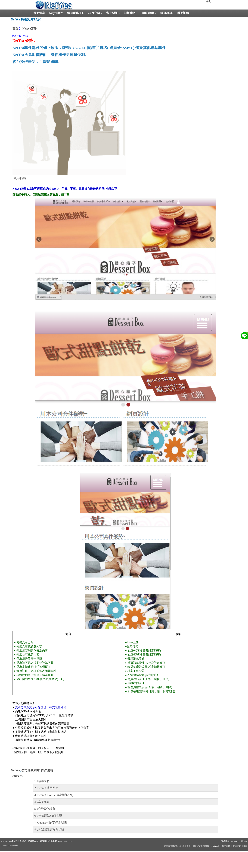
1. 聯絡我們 (41, 781)
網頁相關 (166, 13)
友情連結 (237, 846)
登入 (208, 1)
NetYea (15, 770)
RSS (245, 846)
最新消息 (39, 13)
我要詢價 (183, 13)
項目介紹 (95, 13)
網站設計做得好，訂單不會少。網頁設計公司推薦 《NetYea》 (39, 841)
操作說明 (47, 770)
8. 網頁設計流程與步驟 (49, 829)
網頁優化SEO (75, 13)
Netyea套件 (56, 13)
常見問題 (113, 13)
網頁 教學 (149, 13)
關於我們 (131, 13)
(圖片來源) (19, 178)
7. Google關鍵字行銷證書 (50, 822)
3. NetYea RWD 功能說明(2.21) (53, 795)
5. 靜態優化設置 (44, 808)
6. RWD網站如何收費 (48, 815)
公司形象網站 (31, 770)
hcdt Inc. (14, 846)
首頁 (15, 28)
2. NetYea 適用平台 (46, 788)
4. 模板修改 (41, 802)
